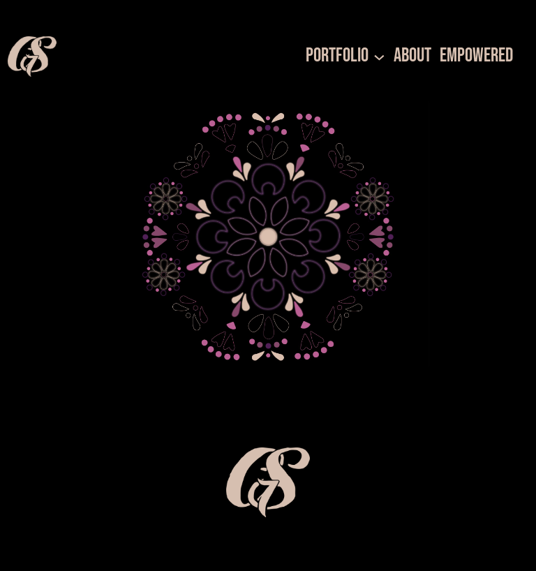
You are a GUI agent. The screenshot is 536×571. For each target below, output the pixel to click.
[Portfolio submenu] (379, 56)
